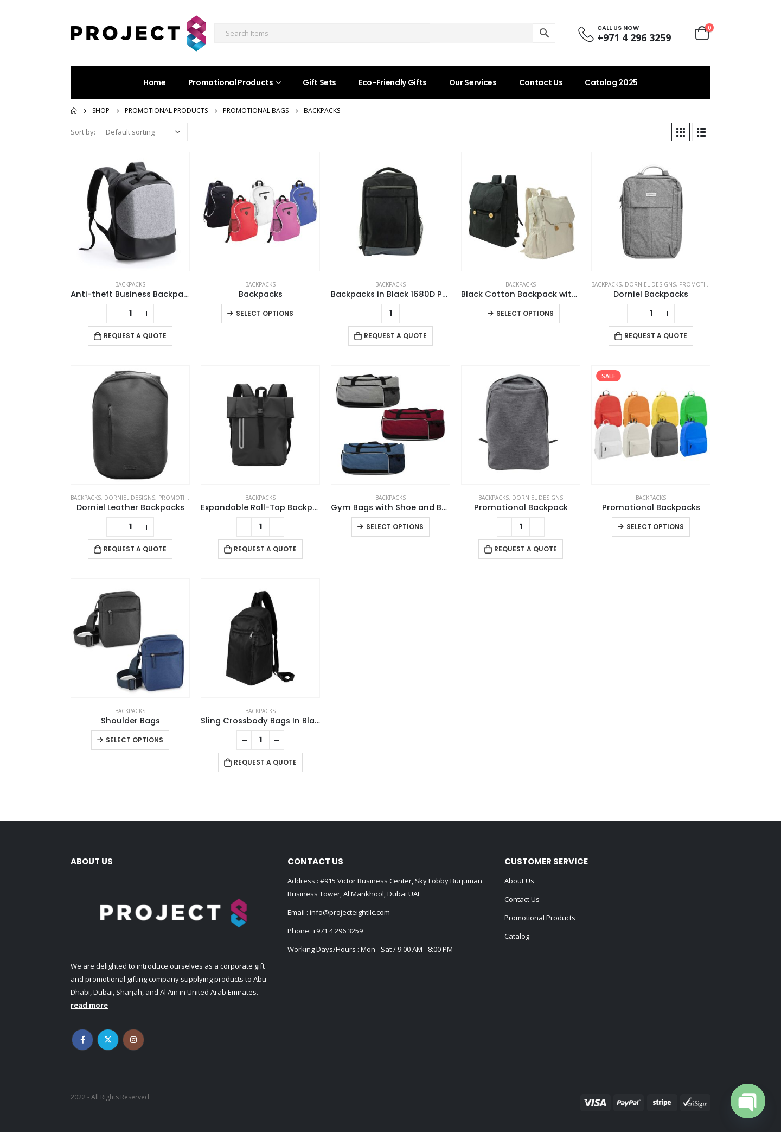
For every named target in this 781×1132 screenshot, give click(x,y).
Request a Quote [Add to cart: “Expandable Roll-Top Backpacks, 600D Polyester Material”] (265, 549)
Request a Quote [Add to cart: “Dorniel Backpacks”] (655, 335)
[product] (130, 211)
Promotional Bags (707, 284)
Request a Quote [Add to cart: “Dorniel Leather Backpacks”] (135, 549)
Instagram (133, 1040)
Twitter (108, 1040)
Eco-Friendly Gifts (393, 82)
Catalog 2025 (611, 82)
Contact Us (541, 82)
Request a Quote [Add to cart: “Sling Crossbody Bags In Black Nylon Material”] (265, 762)
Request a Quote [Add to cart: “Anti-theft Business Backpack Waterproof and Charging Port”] (135, 335)
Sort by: (83, 132)
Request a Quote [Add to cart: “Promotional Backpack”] (525, 549)
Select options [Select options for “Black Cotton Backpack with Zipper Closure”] (525, 313)
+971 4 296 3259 (337, 931)
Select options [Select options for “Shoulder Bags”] (134, 740)
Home (154, 82)
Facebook (82, 1040)
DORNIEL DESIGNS (650, 284)
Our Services (473, 82)
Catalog (516, 936)
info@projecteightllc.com (349, 912)
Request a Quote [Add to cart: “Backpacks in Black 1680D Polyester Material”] (395, 335)
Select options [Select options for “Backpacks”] (264, 313)
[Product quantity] (130, 313)
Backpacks (130, 284)
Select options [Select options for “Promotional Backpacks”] (655, 526)
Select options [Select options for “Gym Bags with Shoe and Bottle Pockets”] (395, 526)
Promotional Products (230, 82)
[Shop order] (144, 132)
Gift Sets (319, 82)
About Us (519, 881)
